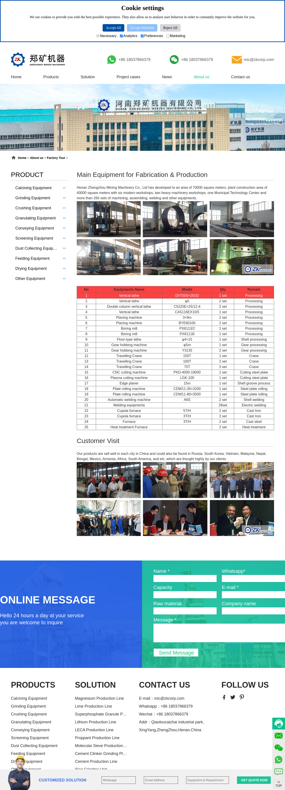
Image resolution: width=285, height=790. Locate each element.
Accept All (113, 28)
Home (16, 77)
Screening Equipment (30, 738)
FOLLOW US (245, 684)
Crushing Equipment (29, 714)
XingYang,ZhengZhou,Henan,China (170, 730)
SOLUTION (95, 684)
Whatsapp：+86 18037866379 (166, 706)
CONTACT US (164, 684)
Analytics (128, 36)
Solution (88, 77)
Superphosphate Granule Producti (101, 714)
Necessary (106, 36)
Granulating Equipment (31, 722)
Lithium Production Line (95, 722)
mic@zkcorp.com (259, 59)
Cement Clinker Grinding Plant (101, 753)
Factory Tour (56, 158)
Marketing (175, 36)
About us (201, 77)
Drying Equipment (26, 761)
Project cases (128, 77)
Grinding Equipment (28, 706)
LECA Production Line (94, 730)
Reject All (170, 28)
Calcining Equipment (29, 698)
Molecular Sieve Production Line (101, 746)
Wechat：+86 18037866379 (163, 714)
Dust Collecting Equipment (34, 746)
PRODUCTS (33, 684)
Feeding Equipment (28, 753)
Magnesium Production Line (99, 698)
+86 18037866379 (134, 59)
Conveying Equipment (30, 730)
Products (51, 77)
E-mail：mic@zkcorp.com (161, 698)
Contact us (240, 77)
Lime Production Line (93, 706)
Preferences (152, 36)
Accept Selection (142, 28)
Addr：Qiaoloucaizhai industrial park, (171, 722)
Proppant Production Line (97, 738)
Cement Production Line (96, 761)
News (167, 77)
